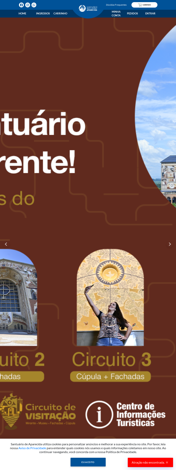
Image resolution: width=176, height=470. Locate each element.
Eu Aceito (88, 462)
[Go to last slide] (6, 244)
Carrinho (60, 13)
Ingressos (43, 13)
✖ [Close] (167, 462)
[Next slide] (170, 244)
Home (22, 13)
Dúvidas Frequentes (115, 4)
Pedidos (132, 13)
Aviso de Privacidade (32, 448)
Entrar (150, 13)
